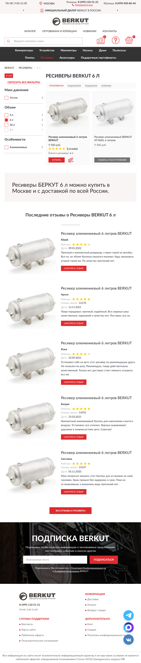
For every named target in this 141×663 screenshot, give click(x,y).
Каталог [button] (30, 31)
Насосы (88, 50)
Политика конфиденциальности (106, 635)
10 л (12, 125)
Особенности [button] (15, 139)
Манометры (69, 50)
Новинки (89, 31)
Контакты (110, 31)
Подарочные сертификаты (98, 57)
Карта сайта (28, 630)
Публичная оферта (32, 635)
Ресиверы (47, 57)
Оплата (91, 605)
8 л (11, 130)
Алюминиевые (18, 147)
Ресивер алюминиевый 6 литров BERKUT (96, 233)
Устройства (46, 50)
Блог (90, 624)
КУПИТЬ (56, 160)
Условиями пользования (66, 571)
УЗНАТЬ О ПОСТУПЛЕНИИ (112, 160)
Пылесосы (119, 50)
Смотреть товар (74, 268)
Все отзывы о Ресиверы (70, 511)
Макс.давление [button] (17, 90)
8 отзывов (72, 149)
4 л (11, 115)
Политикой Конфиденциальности (88, 568)
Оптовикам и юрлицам (59, 31)
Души (102, 50)
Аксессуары (67, 57)
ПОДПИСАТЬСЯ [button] (104, 560)
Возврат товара (96, 610)
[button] (82, 5)
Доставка (93, 599)
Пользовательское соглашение (39, 641)
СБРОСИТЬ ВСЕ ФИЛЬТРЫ (24, 82)
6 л (11, 120)
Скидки (91, 630)
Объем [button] (10, 107)
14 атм (14, 98)
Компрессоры (24, 50)
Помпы (29, 57)
